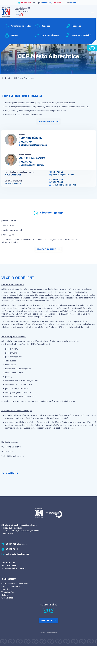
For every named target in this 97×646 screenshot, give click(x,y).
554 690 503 (26, 162)
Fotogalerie (48, 121)
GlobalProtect (7, 598)
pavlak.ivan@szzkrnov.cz (61, 175)
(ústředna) (14, 544)
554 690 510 (56, 172)
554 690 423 (74, 3)
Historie (4, 595)
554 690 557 (26, 142)
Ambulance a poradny (18, 26)
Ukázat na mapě (48, 249)
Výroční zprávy (7, 592)
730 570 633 (56, 182)
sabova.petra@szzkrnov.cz (62, 185)
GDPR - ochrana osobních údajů (14, 583)
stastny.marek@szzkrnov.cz (33, 145)
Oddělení (42, 26)
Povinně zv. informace (10, 586)
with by (48, 632)
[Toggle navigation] (92, 11)
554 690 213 (46, 3)
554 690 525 (56, 179)
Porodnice (73, 26)
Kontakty (48, 621)
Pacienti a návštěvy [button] (47, 35)
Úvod (6, 78)
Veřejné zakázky (8, 589)
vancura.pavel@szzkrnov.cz (33, 165)
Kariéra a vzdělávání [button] (78, 35)
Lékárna (11, 35)
